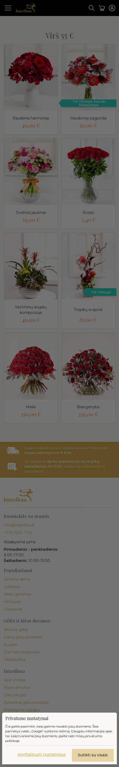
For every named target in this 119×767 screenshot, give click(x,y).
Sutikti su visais (93, 755)
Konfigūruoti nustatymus (42, 754)
